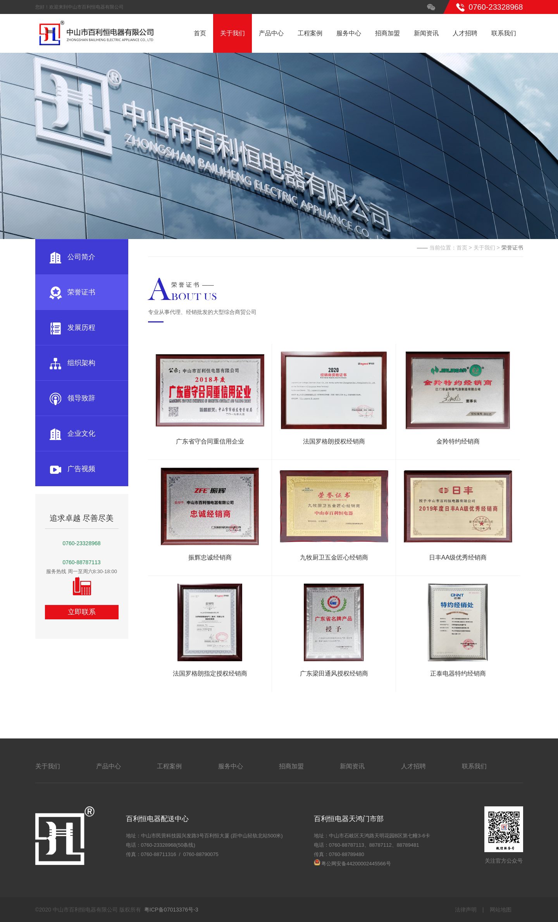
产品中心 (271, 33)
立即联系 (82, 612)
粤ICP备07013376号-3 (171, 909)
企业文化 (72, 433)
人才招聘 (465, 33)
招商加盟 (387, 33)
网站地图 (501, 909)
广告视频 (72, 468)
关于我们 (232, 33)
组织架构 (72, 363)
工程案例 (310, 33)
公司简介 (72, 257)
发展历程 (72, 327)
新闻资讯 (426, 33)
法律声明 (466, 909)
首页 (200, 33)
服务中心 (348, 33)
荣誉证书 (72, 292)
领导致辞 (72, 398)
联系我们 (503, 33)
